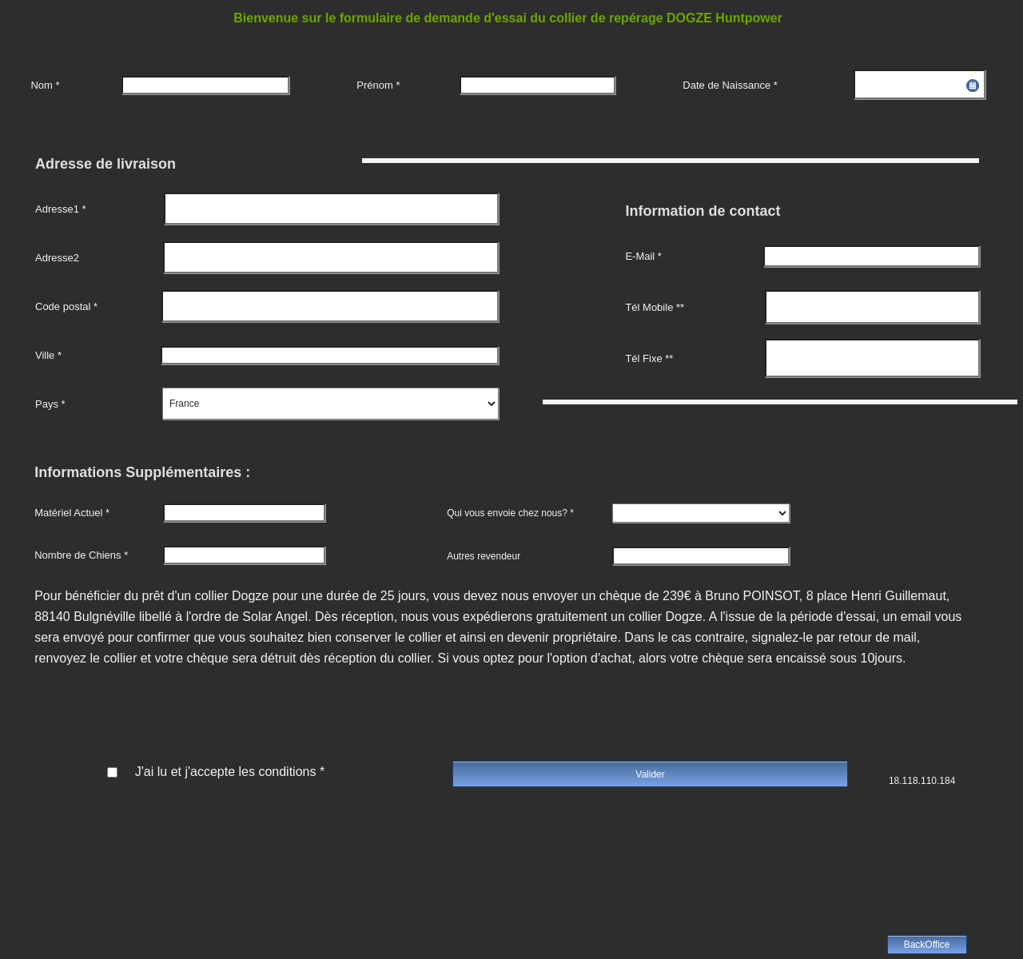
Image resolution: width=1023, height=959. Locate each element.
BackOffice (927, 944)
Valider (649, 774)
